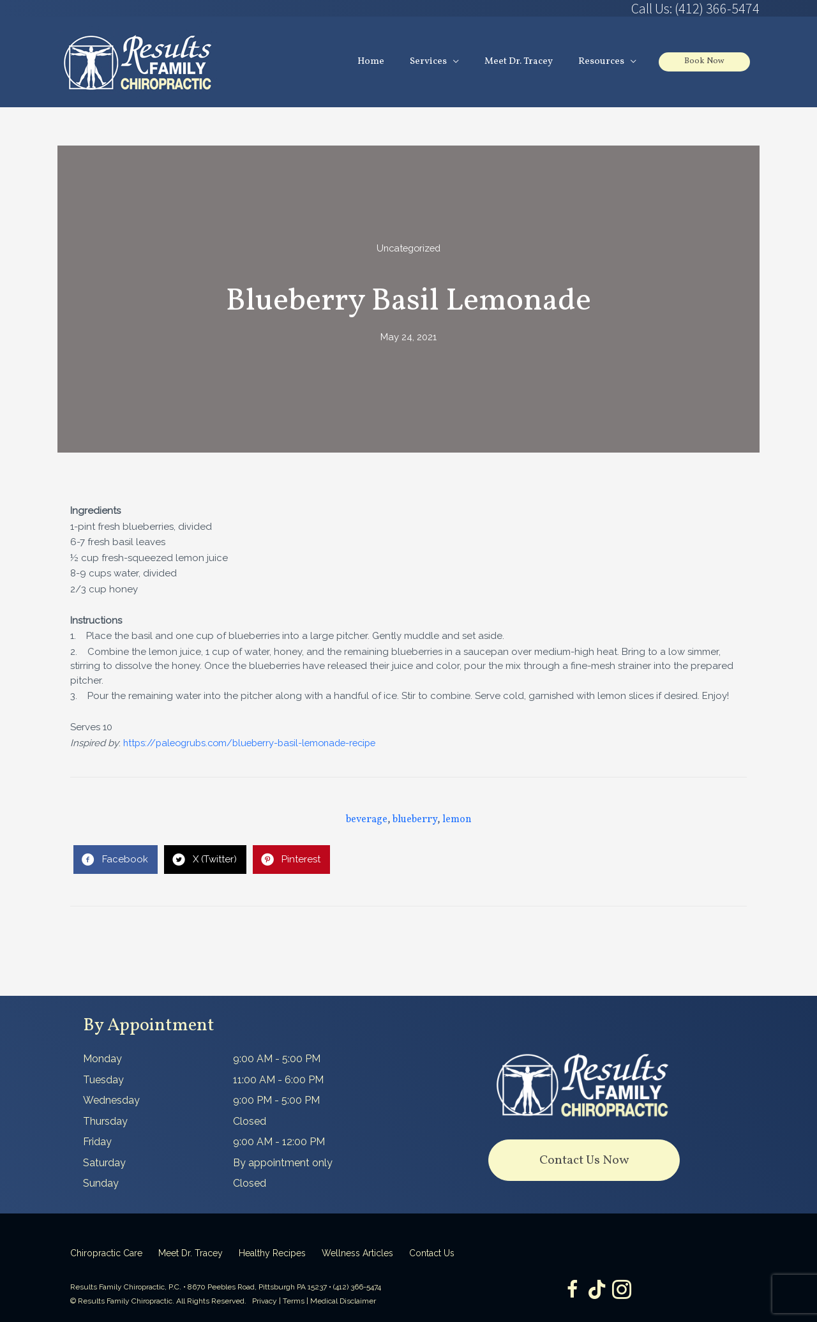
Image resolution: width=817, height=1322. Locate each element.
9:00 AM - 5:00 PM (276, 1059)
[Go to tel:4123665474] (584, 8)
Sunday (101, 1184)
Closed (249, 1121)
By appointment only (283, 1163)
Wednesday (111, 1101)
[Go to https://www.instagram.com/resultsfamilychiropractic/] (622, 1291)
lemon (457, 820)
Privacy (264, 1301)
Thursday (105, 1121)
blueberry (415, 820)
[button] (584, 1161)
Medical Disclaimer (343, 1301)
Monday (102, 1059)
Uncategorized (409, 248)
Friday (97, 1142)
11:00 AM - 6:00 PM (278, 1080)
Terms (293, 1301)
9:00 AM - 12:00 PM (279, 1142)
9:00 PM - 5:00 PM (276, 1101)
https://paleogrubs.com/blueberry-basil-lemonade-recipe (256, 743)
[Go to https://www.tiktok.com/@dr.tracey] (596, 1290)
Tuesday (103, 1080)
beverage (366, 820)
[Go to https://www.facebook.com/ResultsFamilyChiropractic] (571, 1291)
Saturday (104, 1163)
